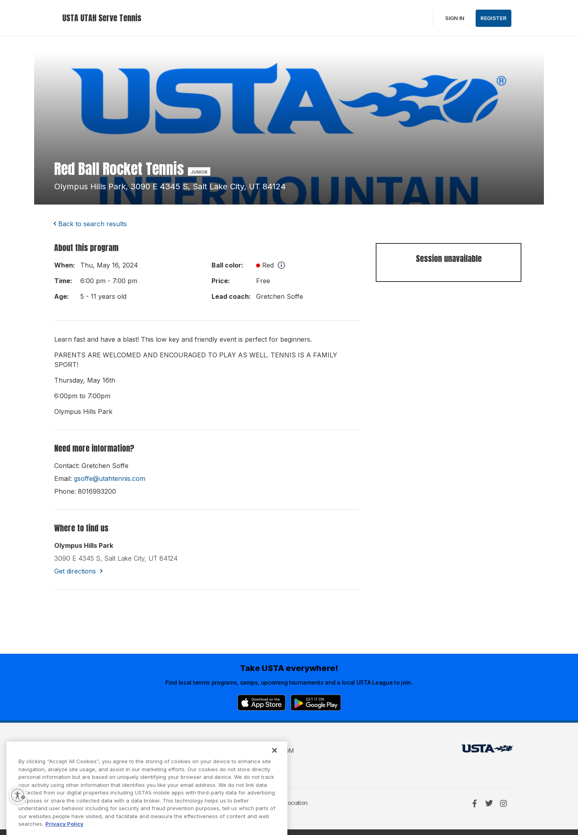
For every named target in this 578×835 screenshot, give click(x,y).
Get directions (75, 571)
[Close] (274, 763)
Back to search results (92, 224)
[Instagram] (503, 803)
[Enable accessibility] (17, 795)
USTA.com (280, 750)
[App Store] (261, 703)
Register (493, 18)
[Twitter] (488, 803)
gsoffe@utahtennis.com (109, 478)
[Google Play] (316, 703)
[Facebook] (474, 803)
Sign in (454, 18)
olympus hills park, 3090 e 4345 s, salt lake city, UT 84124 (170, 186)
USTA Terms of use (191, 750)
